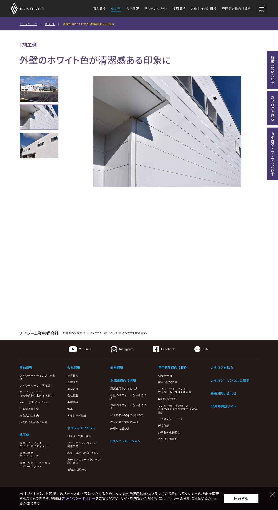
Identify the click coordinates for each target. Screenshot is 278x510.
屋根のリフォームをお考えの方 (128, 407)
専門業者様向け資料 (236, 8)
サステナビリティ (155, 8)
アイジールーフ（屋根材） (36, 385)
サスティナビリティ (81, 428)
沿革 (70, 408)
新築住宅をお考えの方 (124, 388)
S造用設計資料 (167, 398)
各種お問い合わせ (223, 393)
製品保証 (163, 425)
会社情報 (132, 8)
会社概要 (72, 395)
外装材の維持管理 (169, 432)
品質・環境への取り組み (82, 452)
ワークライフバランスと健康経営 (82, 444)
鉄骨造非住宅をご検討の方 (127, 415)
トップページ (28, 24)
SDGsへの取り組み (79, 436)
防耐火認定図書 (168, 382)
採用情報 (179, 8)
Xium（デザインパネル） (35, 402)
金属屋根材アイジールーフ (29, 455)
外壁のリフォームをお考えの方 (128, 397)
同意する (241, 498)
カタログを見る (222, 367)
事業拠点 (72, 402)
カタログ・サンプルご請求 (230, 380)
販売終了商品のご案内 (33, 422)
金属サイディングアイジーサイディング (33, 445)
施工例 (116, 8)
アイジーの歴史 (77, 415)
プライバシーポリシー (78, 498)
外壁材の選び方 (120, 428)
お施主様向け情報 (203, 8)
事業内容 (72, 388)
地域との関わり (77, 469)
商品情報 (99, 8)
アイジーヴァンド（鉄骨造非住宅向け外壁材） (38, 394)
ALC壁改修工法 (29, 408)
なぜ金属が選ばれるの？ (125, 422)
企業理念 (72, 382)
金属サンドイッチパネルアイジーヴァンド (35, 465)
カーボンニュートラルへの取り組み (84, 461)
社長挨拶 (72, 375)
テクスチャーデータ (170, 418)
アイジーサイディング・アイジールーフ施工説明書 (175, 390)
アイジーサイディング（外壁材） (38, 377)
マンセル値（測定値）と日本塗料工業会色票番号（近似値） (177, 409)
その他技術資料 (168, 438)
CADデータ (165, 375)
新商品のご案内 (29, 415)
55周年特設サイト (224, 406)
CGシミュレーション (125, 441)
